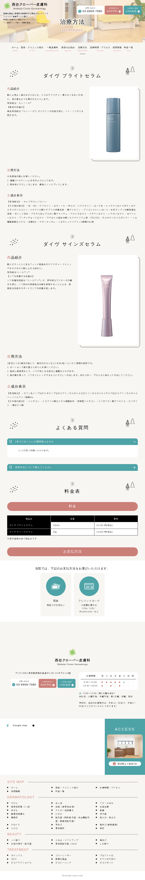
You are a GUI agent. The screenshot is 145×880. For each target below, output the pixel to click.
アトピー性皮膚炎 (65, 810)
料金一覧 (60, 791)
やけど (14, 803)
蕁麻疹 (14, 817)
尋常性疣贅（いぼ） (21, 806)
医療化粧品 (61, 859)
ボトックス (16, 855)
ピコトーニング (63, 862)
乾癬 (102, 810)
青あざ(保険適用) (109, 824)
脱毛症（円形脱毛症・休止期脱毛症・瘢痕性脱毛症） (73, 819)
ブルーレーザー (63, 855)
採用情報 (15, 791)
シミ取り (15, 840)
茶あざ (59, 824)
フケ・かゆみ (106, 803)
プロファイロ (106, 855)
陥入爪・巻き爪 (108, 817)
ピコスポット (106, 862)
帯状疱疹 (60, 828)
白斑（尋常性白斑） (66, 806)
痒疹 (102, 828)
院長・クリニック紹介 (67, 787)
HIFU (14, 859)
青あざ (103, 840)
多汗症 (103, 813)
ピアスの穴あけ (108, 859)
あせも (14, 810)
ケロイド (15, 824)
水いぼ (59, 803)
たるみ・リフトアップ (67, 840)
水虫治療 (104, 806)
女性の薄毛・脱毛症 (21, 843)
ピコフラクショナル (21, 862)
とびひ (14, 828)
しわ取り (104, 843)
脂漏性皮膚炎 (18, 813)
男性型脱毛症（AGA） (67, 843)
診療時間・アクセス (110, 787)
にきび (59, 813)
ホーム (14, 787)
